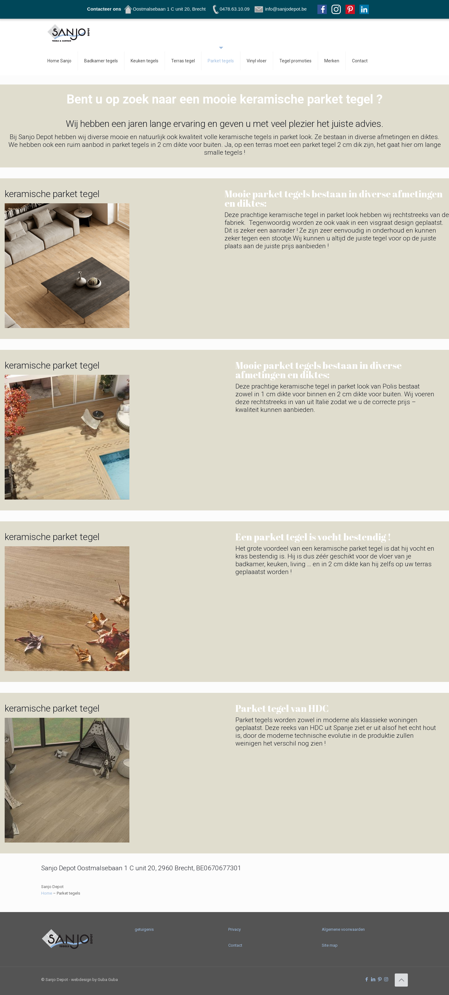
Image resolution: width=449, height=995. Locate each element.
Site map (330, 945)
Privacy (234, 929)
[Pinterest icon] (379, 979)
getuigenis (144, 929)
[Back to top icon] (401, 980)
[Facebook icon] (366, 979)
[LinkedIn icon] (373, 979)
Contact (235, 945)
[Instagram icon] (386, 979)
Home (46, 893)
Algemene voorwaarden (343, 929)
